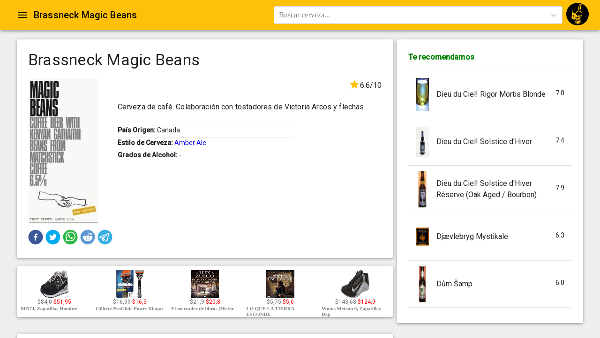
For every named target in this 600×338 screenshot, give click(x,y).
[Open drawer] (22, 15)
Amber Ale (190, 142)
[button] (35, 237)
